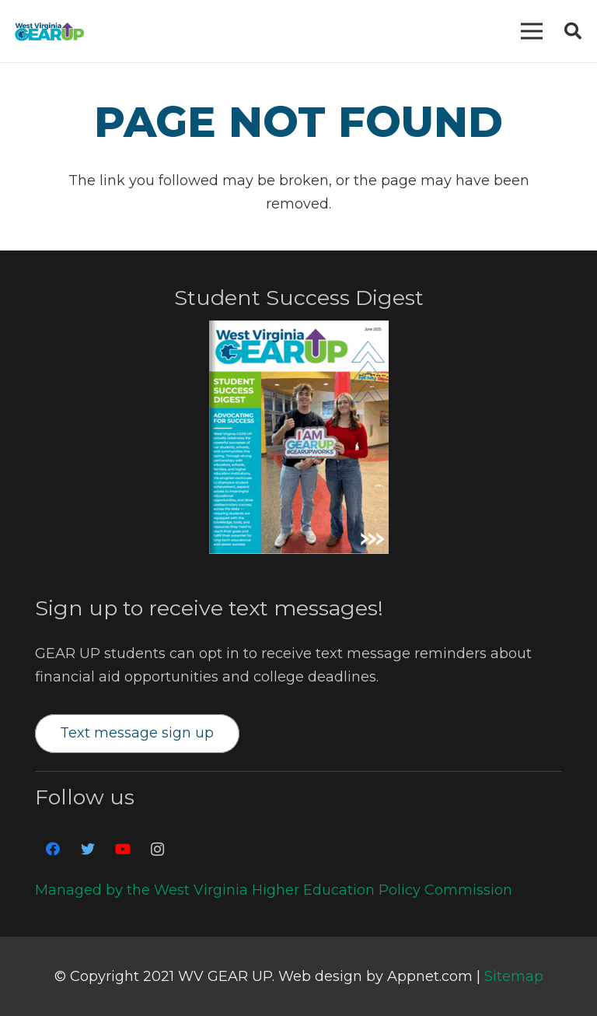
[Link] (49, 31)
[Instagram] (157, 849)
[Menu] (532, 31)
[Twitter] (87, 849)
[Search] (573, 31)
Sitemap (513, 976)
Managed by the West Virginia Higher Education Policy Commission (273, 890)
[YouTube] (122, 849)
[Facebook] (52, 849)
